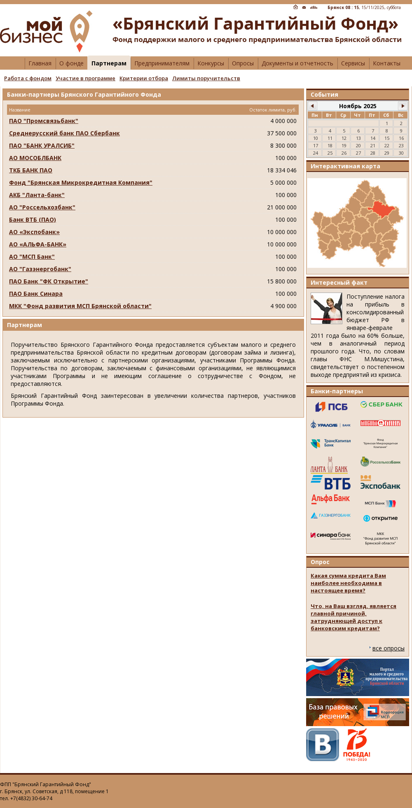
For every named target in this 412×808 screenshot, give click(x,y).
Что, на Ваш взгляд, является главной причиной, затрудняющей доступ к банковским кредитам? (353, 617)
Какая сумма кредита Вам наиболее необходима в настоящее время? (348, 583)
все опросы (388, 648)
